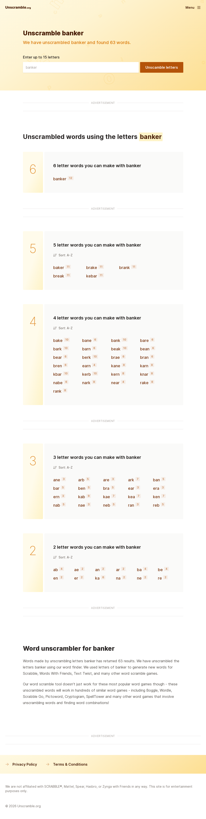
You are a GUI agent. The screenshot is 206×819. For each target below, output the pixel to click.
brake (91, 267)
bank (115, 340)
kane (115, 365)
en (55, 578)
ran (131, 505)
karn (144, 365)
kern (115, 374)
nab (56, 505)
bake (58, 340)
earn (86, 365)
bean (144, 349)
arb (81, 480)
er (76, 578)
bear (57, 357)
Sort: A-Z (63, 255)
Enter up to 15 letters (41, 57)
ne (139, 578)
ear (131, 488)
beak (115, 349)
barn (86, 349)
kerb (86, 374)
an (97, 569)
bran (144, 357)
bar (56, 488)
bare (144, 340)
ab (55, 569)
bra (106, 488)
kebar (91, 276)
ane (56, 480)
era (156, 488)
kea (131, 496)
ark (131, 480)
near (115, 382)
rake (144, 382)
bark (57, 349)
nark (86, 382)
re (160, 578)
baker (58, 267)
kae (106, 496)
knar (144, 374)
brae (115, 357)
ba (139, 569)
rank (57, 391)
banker (59, 179)
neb (106, 505)
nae (81, 505)
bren (57, 365)
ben (81, 488)
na (118, 578)
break (58, 276)
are (106, 480)
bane (87, 340)
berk (86, 357)
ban (156, 480)
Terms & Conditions (67, 764)
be (160, 569)
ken (156, 496)
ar (118, 569)
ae (76, 569)
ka (97, 578)
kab (81, 496)
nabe (58, 382)
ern (56, 496)
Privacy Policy (21, 764)
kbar (57, 374)
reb (156, 505)
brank (124, 267)
